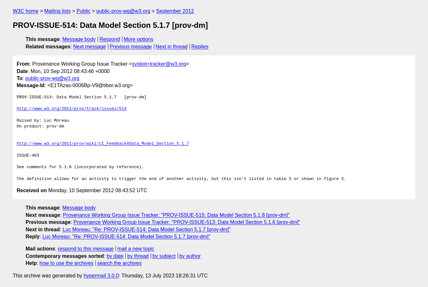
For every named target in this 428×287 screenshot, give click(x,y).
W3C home (25, 11)
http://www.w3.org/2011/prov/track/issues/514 (71, 109)
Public (84, 11)
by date (115, 256)
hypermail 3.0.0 (101, 275)
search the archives (119, 263)
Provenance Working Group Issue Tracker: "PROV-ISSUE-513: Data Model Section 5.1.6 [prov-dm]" (186, 222)
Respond (110, 39)
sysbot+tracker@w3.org (159, 64)
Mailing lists (57, 11)
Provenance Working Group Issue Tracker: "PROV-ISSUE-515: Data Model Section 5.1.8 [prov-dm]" (176, 215)
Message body (79, 39)
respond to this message (85, 248)
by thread (138, 256)
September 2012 (175, 11)
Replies (199, 46)
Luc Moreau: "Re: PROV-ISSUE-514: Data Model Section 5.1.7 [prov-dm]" (146, 229)
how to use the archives (66, 263)
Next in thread (172, 46)
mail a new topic (135, 248)
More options (139, 39)
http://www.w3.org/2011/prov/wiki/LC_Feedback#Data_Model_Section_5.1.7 (103, 144)
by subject (163, 256)
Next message (89, 46)
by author (190, 256)
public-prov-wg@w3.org (123, 11)
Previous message (131, 46)
